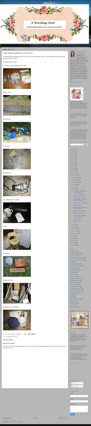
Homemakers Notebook (76, 266)
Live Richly (73, 274)
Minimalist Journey (12, 336)
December (76, 175)
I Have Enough (77, 219)
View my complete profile (76, 82)
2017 (73, 166)
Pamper (72, 294)
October (75, 180)
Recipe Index (25, 45)
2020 (73, 159)
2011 (73, 240)
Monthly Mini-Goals (75, 280)
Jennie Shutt (81, 51)
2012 (73, 238)
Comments (74, 386)
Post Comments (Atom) (16, 421)
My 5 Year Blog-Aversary (79, 211)
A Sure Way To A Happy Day (80, 202)
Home (5, 45)
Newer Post (7, 418)
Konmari (72, 272)
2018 (73, 164)
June (74, 189)
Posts (73, 383)
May (74, 224)
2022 (73, 155)
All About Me (73, 251)
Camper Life (73, 255)
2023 (73, 153)
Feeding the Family (75, 264)
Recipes (72, 301)
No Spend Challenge (75, 288)
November (76, 177)
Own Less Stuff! (77, 205)
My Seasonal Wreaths (79, 213)
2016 (73, 169)
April (74, 226)
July (74, 186)
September (76, 182)
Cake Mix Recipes (75, 253)
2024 (73, 150)
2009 (73, 245)
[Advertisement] (34, 403)
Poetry (72, 297)
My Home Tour (74, 284)
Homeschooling (74, 270)
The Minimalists (27, 56)
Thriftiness (73, 305)
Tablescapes (73, 303)
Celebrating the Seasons (76, 257)
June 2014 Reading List (79, 194)
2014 (73, 173)
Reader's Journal (74, 299)
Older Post (62, 418)
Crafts (71, 262)
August (75, 184)
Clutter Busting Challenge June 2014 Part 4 (79, 191)
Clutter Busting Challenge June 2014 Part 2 (79, 208)
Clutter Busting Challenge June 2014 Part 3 (79, 200)
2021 (73, 157)
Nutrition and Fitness (75, 290)
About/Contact (14, 45)
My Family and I (74, 282)
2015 (73, 171)
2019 (73, 162)
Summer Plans (77, 221)
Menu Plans (73, 276)
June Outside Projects (79, 196)
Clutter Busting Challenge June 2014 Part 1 (79, 216)
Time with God (74, 307)
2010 (73, 243)
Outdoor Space (74, 292)
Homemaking (73, 268)
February (75, 231)
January (75, 233)
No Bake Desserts (75, 286)
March (75, 228)
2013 (73, 236)
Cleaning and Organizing (76, 260)
